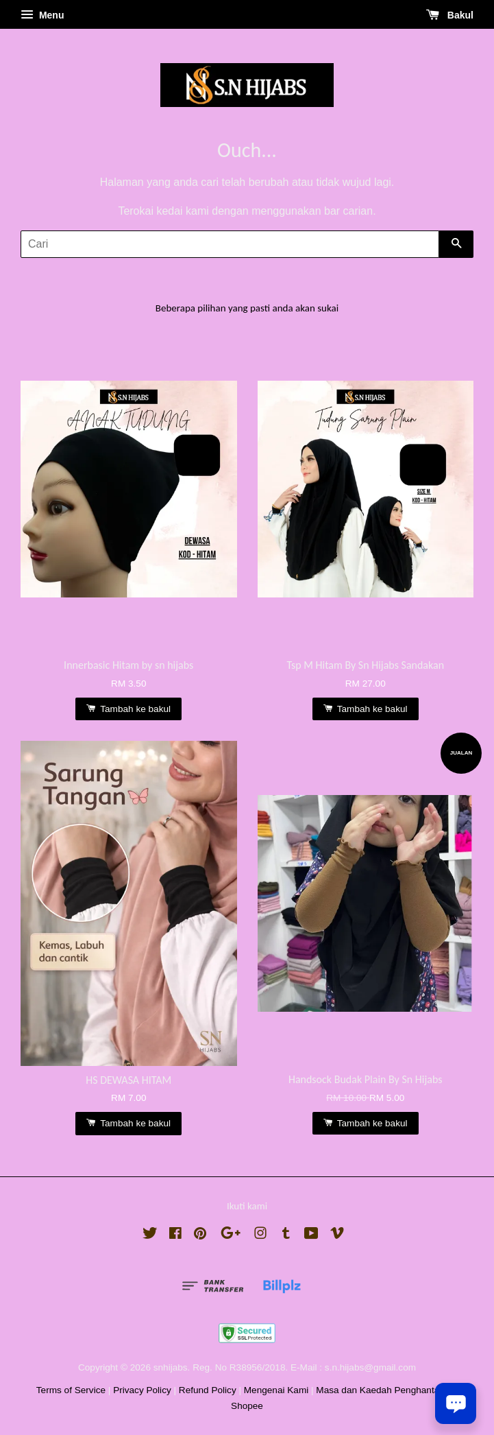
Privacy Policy (142, 1390)
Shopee (247, 1406)
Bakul (449, 15)
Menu (42, 15)
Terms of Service (71, 1390)
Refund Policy (207, 1390)
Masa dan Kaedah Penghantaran (384, 1390)
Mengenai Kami (276, 1390)
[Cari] (230, 244)
